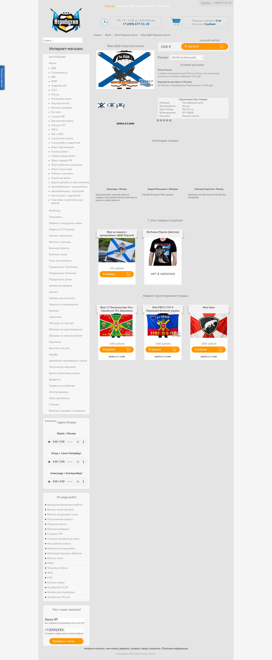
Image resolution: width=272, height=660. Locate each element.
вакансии (155, 648)
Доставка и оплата (142, 6)
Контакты (163, 6)
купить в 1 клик (125, 123)
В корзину (109, 274)
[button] (85, 40)
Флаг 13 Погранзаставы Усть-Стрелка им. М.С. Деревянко (117, 309)
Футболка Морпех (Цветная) (163, 232)
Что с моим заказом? (66, 609)
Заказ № (65, 619)
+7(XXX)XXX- (64, 630)
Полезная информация (175, 648)
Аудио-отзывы (66, 422)
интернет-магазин (94, 648)
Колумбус (206, 2)
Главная (109, 6)
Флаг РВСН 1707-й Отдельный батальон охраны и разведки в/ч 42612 (163, 310)
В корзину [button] (192, 46)
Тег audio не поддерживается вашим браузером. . (66, 442)
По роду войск (66, 497)
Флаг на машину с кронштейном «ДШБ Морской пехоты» (117, 235)
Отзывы (122, 6)
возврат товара (139, 648)
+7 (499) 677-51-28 (221, 3)
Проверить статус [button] (63, 641)
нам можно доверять (118, 648)
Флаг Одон (209, 307)
